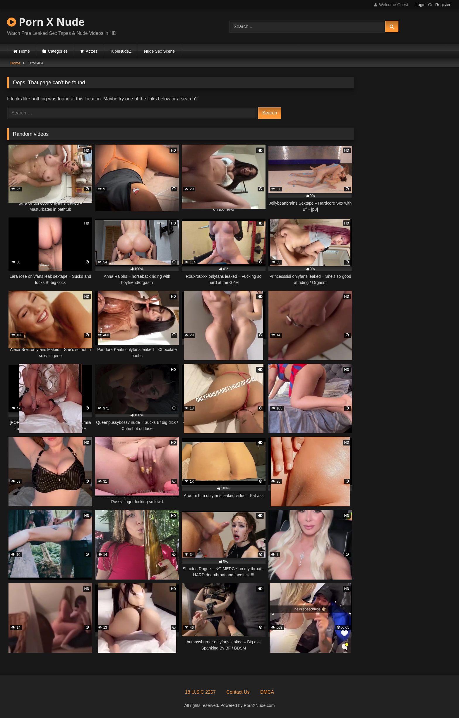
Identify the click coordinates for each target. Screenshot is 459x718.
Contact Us (237, 692)
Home (24, 51)
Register (443, 4)
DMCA (267, 692)
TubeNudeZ (120, 51)
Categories (58, 51)
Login (420, 4)
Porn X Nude (46, 22)
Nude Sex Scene (159, 51)
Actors (91, 51)
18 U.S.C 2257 (200, 692)
